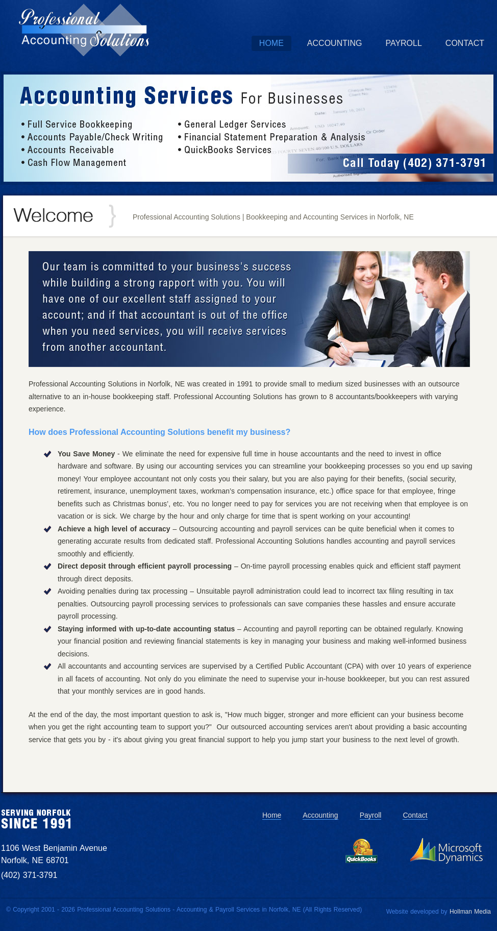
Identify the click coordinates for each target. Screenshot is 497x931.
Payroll (403, 43)
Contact (464, 43)
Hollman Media (470, 911)
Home (271, 43)
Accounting (334, 43)
